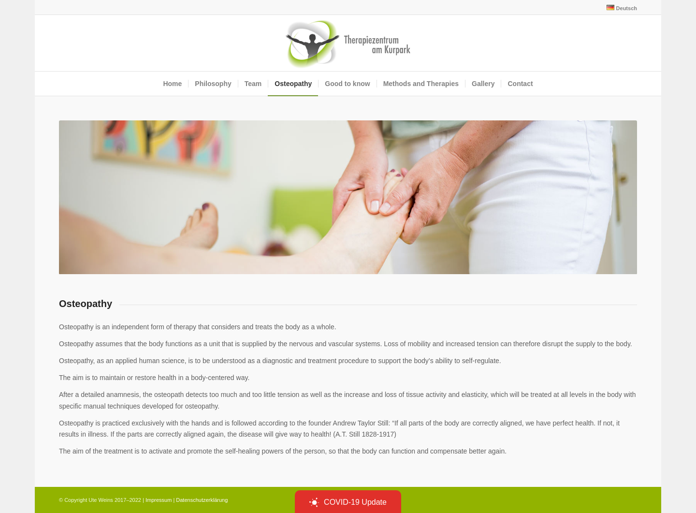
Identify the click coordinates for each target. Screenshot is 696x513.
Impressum (158, 500)
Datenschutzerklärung (202, 500)
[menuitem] (619, 8)
